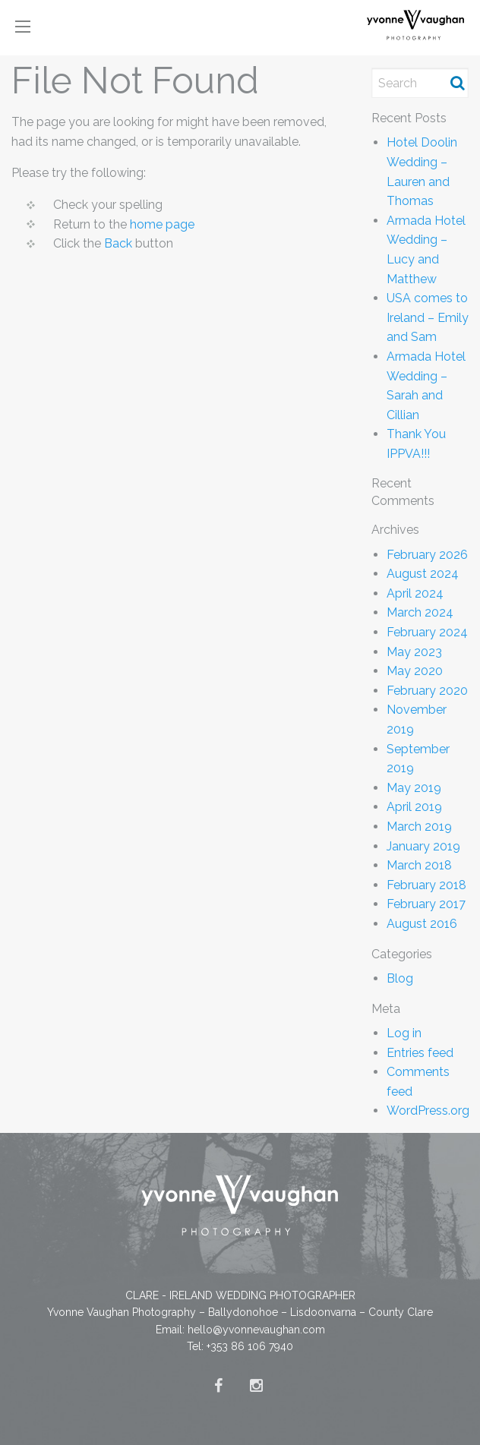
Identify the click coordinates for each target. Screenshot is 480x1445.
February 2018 (426, 885)
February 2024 (427, 632)
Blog (400, 978)
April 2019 (414, 807)
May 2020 (415, 671)
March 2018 (419, 865)
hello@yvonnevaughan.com (256, 1330)
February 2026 (427, 554)
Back (118, 243)
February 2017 (426, 904)
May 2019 (414, 788)
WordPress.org (428, 1110)
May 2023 (414, 652)
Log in (404, 1033)
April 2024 (415, 593)
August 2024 (423, 573)
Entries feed (420, 1053)
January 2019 (423, 846)
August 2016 (422, 924)
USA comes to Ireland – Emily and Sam (428, 317)
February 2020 (427, 690)
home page (162, 224)
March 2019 (419, 826)
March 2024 (420, 612)
